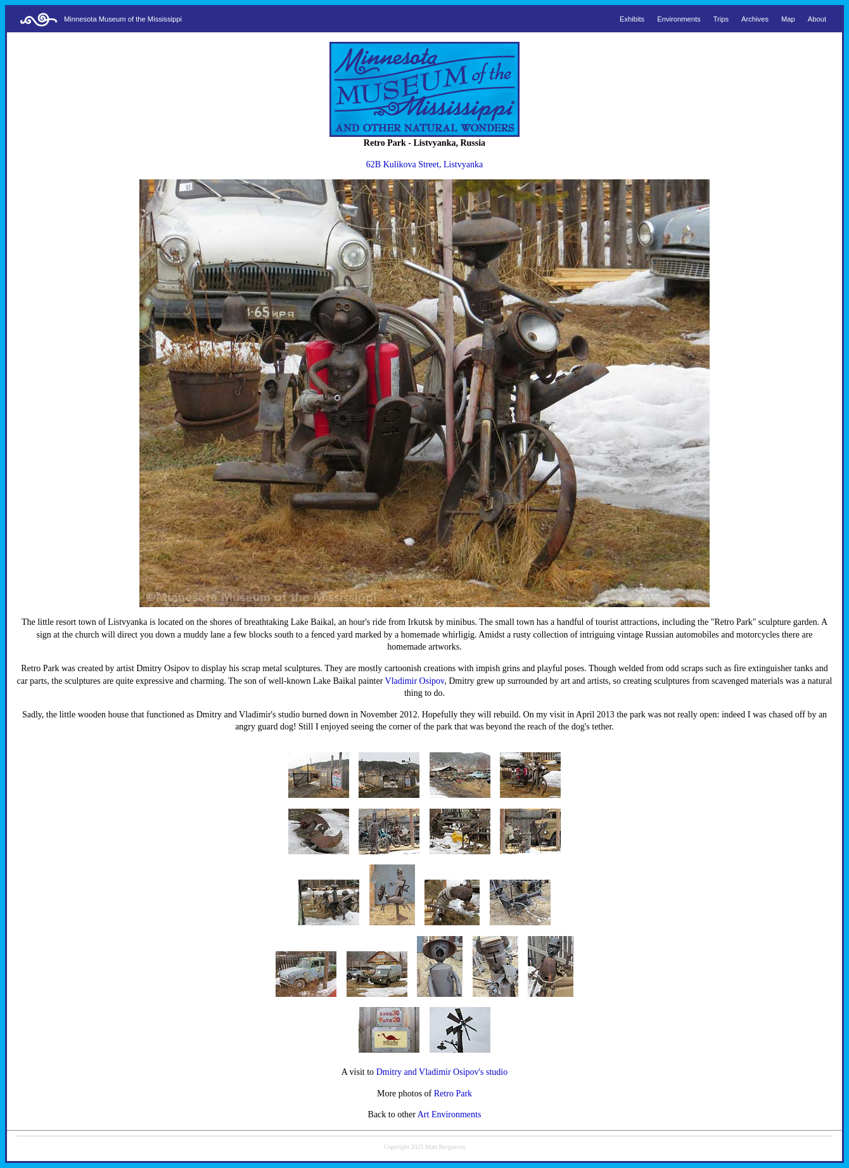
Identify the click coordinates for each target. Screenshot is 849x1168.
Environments (678, 19)
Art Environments (450, 1114)
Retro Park (453, 1093)
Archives (755, 19)
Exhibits (632, 19)
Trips (721, 19)
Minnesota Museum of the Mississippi (123, 19)
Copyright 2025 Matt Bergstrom (425, 1146)
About (817, 19)
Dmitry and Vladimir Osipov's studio (442, 1072)
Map (788, 19)
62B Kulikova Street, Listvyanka (424, 164)
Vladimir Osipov (415, 681)
